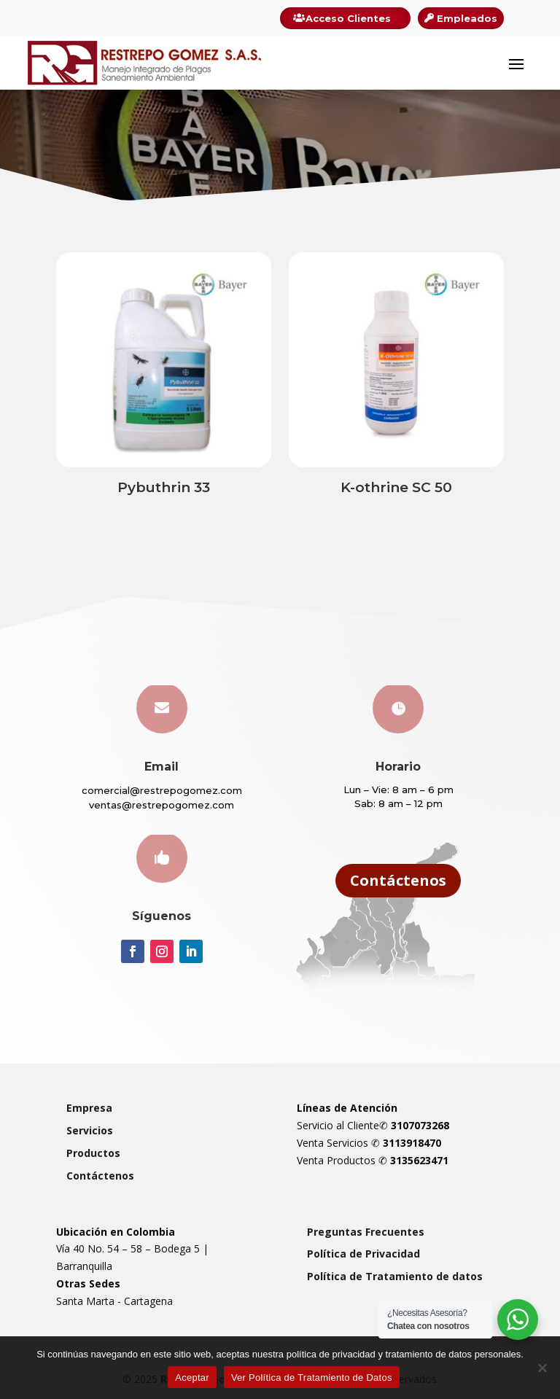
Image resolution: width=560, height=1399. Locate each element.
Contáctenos (398, 880)
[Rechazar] (541, 1367)
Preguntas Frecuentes (365, 1232)
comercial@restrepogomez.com (162, 790)
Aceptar (192, 1377)
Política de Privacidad (363, 1253)
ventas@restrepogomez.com (161, 805)
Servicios (89, 1130)
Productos (93, 1153)
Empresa (89, 1108)
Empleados (467, 18)
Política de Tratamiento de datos (395, 1276)
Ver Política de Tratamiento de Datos (311, 1377)
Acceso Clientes (348, 18)
